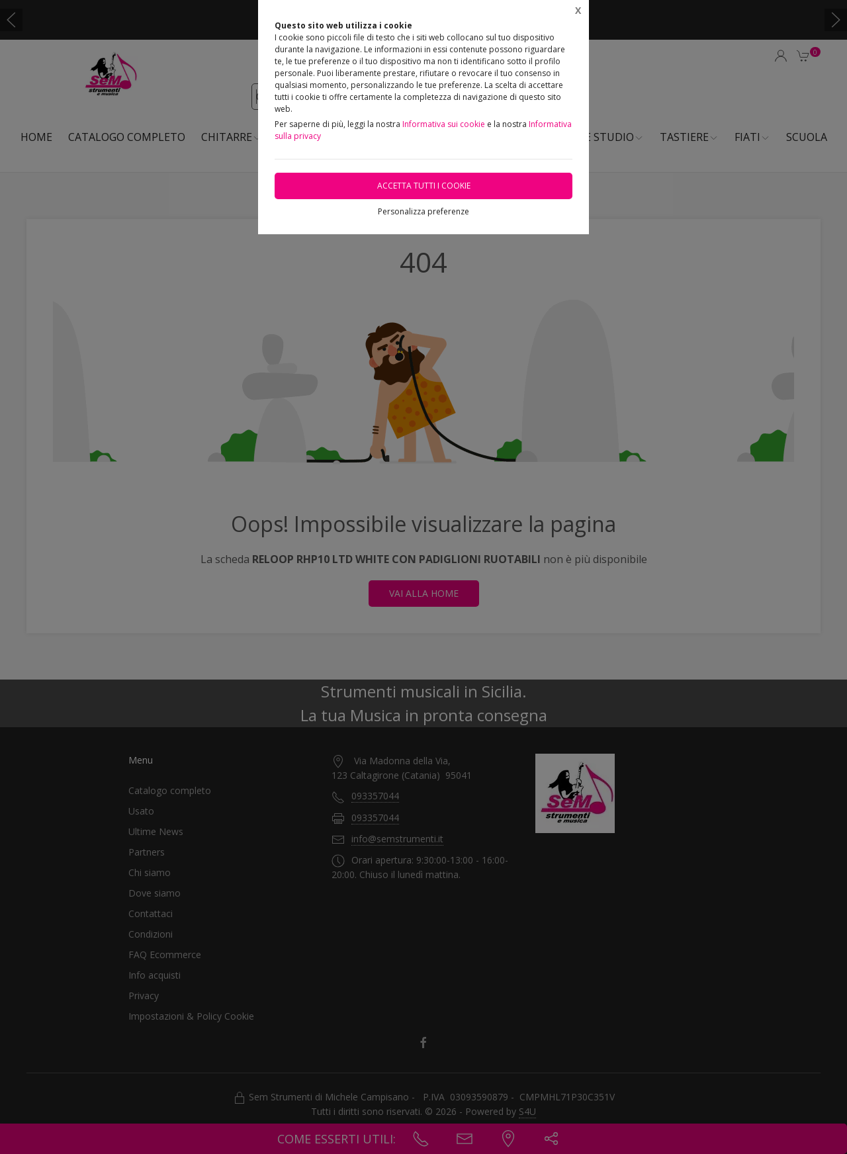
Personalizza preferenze (423, 211)
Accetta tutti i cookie (423, 185)
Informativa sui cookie (443, 124)
